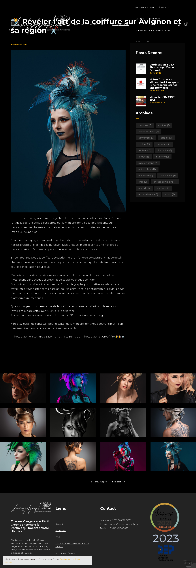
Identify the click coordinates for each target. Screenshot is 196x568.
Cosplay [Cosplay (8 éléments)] (166, 138)
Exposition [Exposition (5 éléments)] (164, 144)
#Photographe (90, 336)
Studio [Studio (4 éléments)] (170, 194)
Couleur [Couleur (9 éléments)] (144, 144)
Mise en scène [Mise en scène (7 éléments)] (147, 163)
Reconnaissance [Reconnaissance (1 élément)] (148, 194)
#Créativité (108, 336)
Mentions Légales (65, 553)
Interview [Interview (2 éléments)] (162, 156)
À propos (61, 530)
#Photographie (21, 336)
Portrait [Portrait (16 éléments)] (144, 188)
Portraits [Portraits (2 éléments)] (163, 188)
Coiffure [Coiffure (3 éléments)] (164, 125)
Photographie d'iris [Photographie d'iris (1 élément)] (165, 181)
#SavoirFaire (52, 336)
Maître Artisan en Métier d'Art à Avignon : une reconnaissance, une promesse (164, 83)
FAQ (58, 537)
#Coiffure (37, 336)
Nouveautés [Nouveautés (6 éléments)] (168, 175)
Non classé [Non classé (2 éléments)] (145, 175)
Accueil (59, 524)
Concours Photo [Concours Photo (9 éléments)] (148, 131)
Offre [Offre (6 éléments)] (142, 181)
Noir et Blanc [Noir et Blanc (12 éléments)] (147, 169)
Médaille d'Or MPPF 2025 (162, 98)
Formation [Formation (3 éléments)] (165, 150)
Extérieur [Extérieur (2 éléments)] (144, 150)
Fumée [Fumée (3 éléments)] (143, 156)
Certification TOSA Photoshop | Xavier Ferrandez (161, 67)
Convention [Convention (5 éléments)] (146, 138)
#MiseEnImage (70, 336)
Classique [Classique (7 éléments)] (144, 125)
